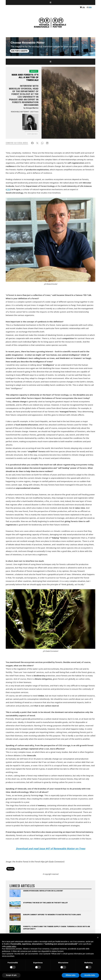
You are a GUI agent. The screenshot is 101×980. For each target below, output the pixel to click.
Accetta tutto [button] (89, 975)
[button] (98, 937)
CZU (8, 189)
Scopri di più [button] (11, 975)
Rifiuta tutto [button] (71, 975)
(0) (82, 7)
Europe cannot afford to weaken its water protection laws (52, 914)
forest (10, 869)
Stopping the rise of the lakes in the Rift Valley (45, 902)
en (90, 7)
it (87, 7)
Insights (34, 71)
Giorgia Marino (32, 108)
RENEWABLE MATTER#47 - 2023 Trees (24, 112)
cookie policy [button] (11, 946)
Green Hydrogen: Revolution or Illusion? (43, 891)
